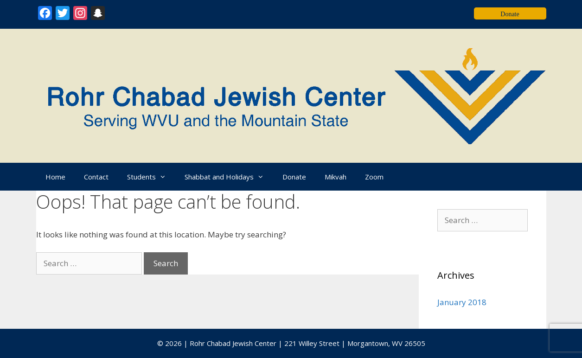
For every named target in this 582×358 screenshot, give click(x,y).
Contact (96, 176)
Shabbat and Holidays (229, 177)
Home (55, 176)
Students (151, 177)
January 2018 (461, 302)
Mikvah (335, 176)
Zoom (374, 176)
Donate (294, 176)
